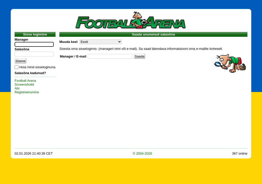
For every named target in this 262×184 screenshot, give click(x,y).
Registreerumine (27, 92)
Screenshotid (24, 84)
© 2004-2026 (142, 153)
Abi (17, 88)
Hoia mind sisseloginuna (37, 67)
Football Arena (25, 81)
